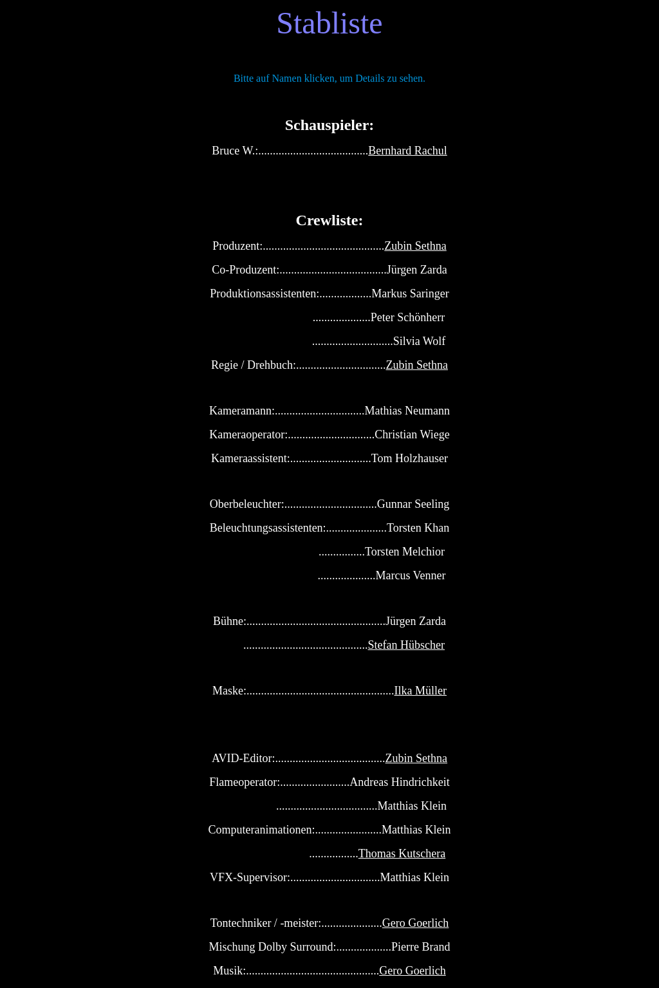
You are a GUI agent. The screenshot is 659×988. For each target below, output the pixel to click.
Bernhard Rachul (407, 150)
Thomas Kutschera (401, 853)
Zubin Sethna (415, 245)
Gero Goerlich (415, 923)
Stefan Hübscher (406, 644)
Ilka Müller (420, 690)
